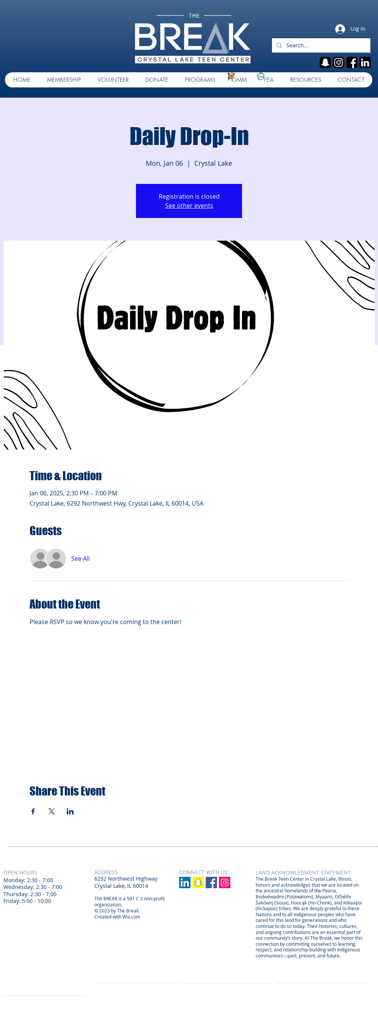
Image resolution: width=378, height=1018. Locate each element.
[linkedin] (365, 62)
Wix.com (131, 917)
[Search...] (320, 45)
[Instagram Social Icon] (224, 882)
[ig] (338, 62)
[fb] (352, 62)
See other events (189, 205)
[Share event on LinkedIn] (70, 811)
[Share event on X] (51, 811)
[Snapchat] (198, 882)
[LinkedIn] (185, 882)
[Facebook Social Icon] (211, 882)
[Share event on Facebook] (33, 811)
